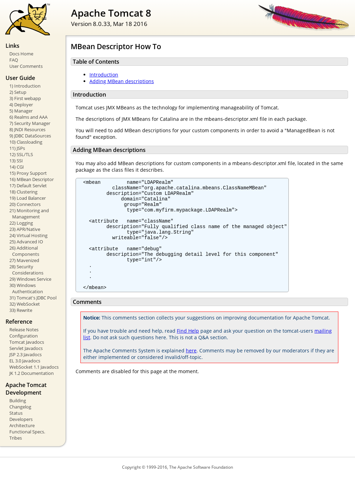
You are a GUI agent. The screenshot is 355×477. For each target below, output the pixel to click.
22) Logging (21, 223)
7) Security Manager (29, 123)
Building (17, 400)
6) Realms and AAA (28, 117)
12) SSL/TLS (21, 154)
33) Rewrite (20, 310)
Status (16, 413)
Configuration (23, 336)
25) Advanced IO (26, 241)
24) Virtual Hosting (28, 235)
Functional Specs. (27, 432)
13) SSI (16, 161)
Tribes (15, 438)
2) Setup (17, 92)
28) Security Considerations (26, 269)
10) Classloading (25, 142)
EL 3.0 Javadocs (24, 361)
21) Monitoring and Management (29, 213)
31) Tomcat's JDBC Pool (33, 298)
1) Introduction (25, 86)
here (191, 371)
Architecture (22, 425)
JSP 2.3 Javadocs (25, 354)
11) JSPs (17, 148)
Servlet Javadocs (26, 348)
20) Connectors (25, 204)
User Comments (26, 66)
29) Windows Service (30, 279)
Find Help (188, 351)
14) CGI (16, 167)
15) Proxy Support (28, 173)
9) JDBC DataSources (30, 136)
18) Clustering (23, 192)
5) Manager (21, 111)
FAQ (13, 60)
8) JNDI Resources (27, 129)
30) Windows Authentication (26, 288)
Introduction (103, 74)
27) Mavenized (24, 260)
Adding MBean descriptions (121, 81)
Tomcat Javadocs (26, 342)
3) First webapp (25, 98)
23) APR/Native (24, 229)
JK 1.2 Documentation (31, 373)
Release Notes (23, 329)
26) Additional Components (24, 251)
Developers (21, 419)
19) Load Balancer (27, 198)
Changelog (20, 407)
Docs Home (21, 54)
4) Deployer (21, 104)
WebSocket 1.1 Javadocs (34, 367)
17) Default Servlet (28, 185)
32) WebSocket (24, 304)
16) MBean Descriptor (31, 179)
